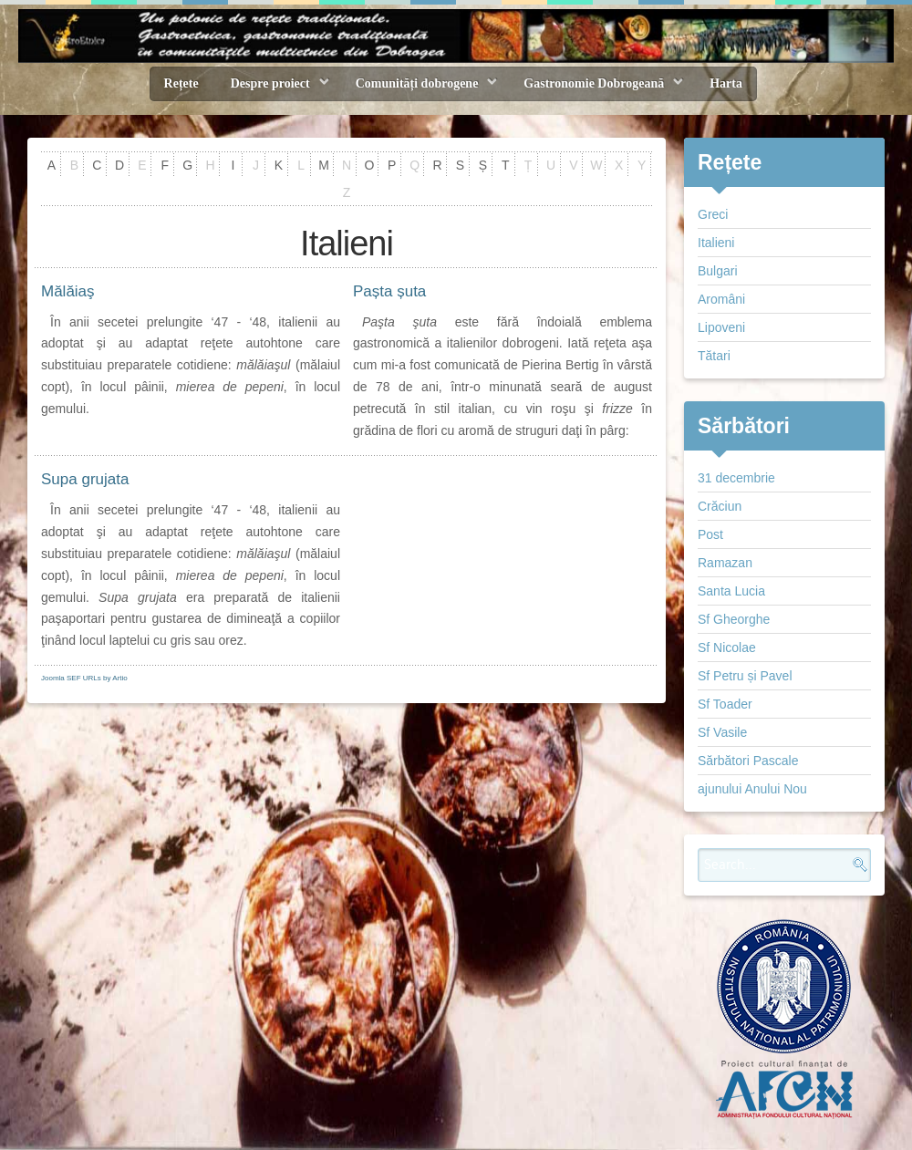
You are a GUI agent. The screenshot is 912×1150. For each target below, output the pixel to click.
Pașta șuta (389, 291)
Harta (726, 83)
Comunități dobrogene (417, 83)
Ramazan (725, 562)
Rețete (181, 83)
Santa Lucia (731, 591)
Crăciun (719, 506)
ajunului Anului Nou (752, 789)
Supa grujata (85, 479)
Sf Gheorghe (734, 619)
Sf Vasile (722, 732)
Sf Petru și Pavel (745, 675)
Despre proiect (270, 83)
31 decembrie (736, 478)
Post (710, 534)
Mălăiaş (68, 291)
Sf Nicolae (727, 647)
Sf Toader (725, 704)
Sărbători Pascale (748, 760)
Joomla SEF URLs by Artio (84, 678)
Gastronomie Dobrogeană (593, 83)
